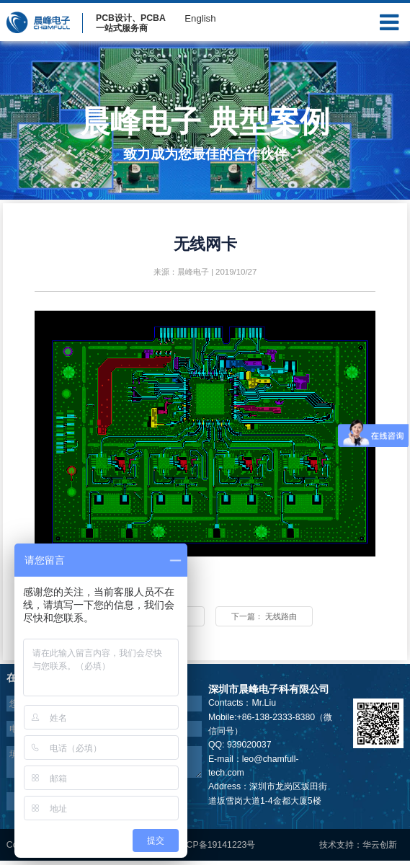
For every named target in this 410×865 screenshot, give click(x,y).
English (199, 18)
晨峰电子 (193, 271)
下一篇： (279, 618)
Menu (389, 18)
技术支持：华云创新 (358, 849)
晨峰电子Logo (38, 22)
